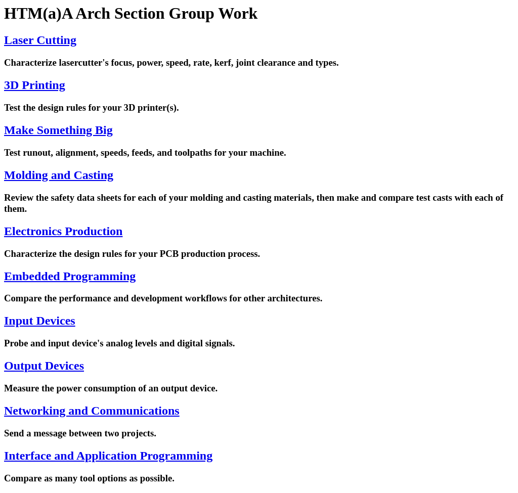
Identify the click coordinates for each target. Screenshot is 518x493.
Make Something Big (58, 130)
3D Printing (34, 85)
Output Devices (44, 365)
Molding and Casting (58, 175)
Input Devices (39, 320)
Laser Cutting (40, 40)
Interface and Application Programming (108, 455)
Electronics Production (63, 231)
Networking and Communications (92, 410)
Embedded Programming (70, 276)
